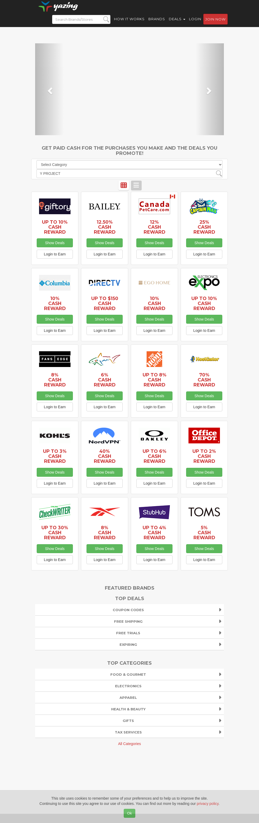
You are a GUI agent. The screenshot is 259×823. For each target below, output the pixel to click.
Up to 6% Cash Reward (154, 456)
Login (195, 24)
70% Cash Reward (204, 379)
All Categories (129, 744)
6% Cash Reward (105, 379)
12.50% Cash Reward (105, 227)
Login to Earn (55, 254)
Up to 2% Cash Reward (204, 456)
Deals (177, 24)
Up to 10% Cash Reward (55, 227)
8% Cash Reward (55, 379)
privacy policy (208, 803)
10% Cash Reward (55, 303)
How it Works (129, 24)
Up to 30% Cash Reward (54, 532)
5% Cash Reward (204, 532)
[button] (49, 89)
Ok (129, 813)
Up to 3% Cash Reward (55, 456)
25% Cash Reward (204, 227)
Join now (215, 24)
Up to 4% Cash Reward (154, 532)
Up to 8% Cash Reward (154, 379)
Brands (156, 24)
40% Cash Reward (105, 456)
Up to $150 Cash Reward (104, 303)
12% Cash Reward (154, 227)
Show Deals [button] (55, 243)
